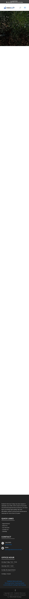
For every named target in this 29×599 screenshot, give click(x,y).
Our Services (5, 527)
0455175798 (8, 544)
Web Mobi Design (15, 597)
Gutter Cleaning (15, 583)
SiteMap (4, 531)
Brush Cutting (13, 585)
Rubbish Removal (12, 581)
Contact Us (5, 529)
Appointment (6, 523)
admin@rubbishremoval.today (13, 549)
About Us (4, 525)
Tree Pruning (22, 585)
